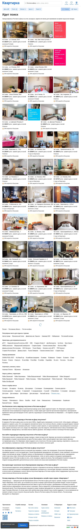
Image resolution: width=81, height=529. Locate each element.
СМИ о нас (57, 514)
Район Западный (65, 376)
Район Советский (57, 379)
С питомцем (38, 388)
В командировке (48, 388)
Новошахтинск (46, 400)
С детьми (17, 391)
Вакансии (57, 517)
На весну (5, 362)
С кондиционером (36, 391)
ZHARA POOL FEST (8, 357)
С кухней (46, 391)
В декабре (49, 360)
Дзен (70, 517)
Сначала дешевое (7, 391)
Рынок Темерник (33, 350)
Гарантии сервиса (33, 511)
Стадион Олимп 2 (39, 343)
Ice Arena (60, 343)
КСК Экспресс (27, 348)
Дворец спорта (22, 350)
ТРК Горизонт (61, 348)
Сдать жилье (45, 508)
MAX (68, 520)
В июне (4, 360)
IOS (3, 512)
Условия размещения (45, 512)
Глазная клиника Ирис (49, 345)
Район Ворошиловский (34, 376)
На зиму (70, 360)
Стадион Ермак (36, 345)
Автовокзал (26, 369)
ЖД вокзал (17, 369)
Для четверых (14, 393)
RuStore (11, 512)
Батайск (27, 400)
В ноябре (41, 360)
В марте (59, 357)
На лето (56, 360)
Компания (57, 508)
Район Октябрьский (8, 381)
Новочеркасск (13, 400)
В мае (72, 357)
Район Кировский (7, 379)
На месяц (20, 388)
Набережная (55, 336)
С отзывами (64, 391)
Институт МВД (62, 345)
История (56, 511)
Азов (38, 400)
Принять (23, 525)
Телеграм (72, 511)
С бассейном (55, 391)
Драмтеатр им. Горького (33, 336)
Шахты (21, 400)
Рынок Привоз (37, 348)
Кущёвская (66, 400)
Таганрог (5, 400)
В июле (11, 360)
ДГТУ (3, 343)
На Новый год (20, 357)
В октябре (34, 360)
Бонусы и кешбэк (33, 520)
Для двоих (72, 391)
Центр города (6, 336)
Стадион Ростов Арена (9, 350)
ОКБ (31, 343)
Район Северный (19, 379)
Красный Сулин (6, 403)
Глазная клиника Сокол (47, 350)
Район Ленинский (7, 376)
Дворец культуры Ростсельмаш (11, 348)
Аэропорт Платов (7, 369)
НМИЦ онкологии (7, 345)
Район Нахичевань (19, 376)
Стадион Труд (60, 350)
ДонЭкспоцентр (51, 343)
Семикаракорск (56, 400)
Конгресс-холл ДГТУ (49, 348)
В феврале (51, 357)
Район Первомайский (44, 379)
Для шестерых (34, 393)
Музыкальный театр (18, 336)
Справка (18, 508)
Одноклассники (73, 514)
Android (6, 512)
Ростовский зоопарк (67, 336)
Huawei (8, 512)
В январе (43, 357)
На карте (5, 388)
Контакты (18, 511)
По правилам (6, 525)
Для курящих (29, 388)
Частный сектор (44, 393)
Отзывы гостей (32, 517)
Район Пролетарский (70, 379)
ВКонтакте (72, 508)
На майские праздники (32, 357)
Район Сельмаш (31, 379)
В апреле (66, 357)
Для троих (5, 393)
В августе (17, 360)
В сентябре (25, 360)
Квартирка (12, 3)
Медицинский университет (22, 345)
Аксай (33, 400)
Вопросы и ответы (33, 514)
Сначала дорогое (60, 388)
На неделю (12, 388)
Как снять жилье (33, 508)
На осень (63, 360)
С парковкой (26, 391)
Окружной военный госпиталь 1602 (17, 343)
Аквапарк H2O (46, 336)
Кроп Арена (68, 343)
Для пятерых (24, 393)
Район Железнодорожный (50, 376)
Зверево (15, 403)
